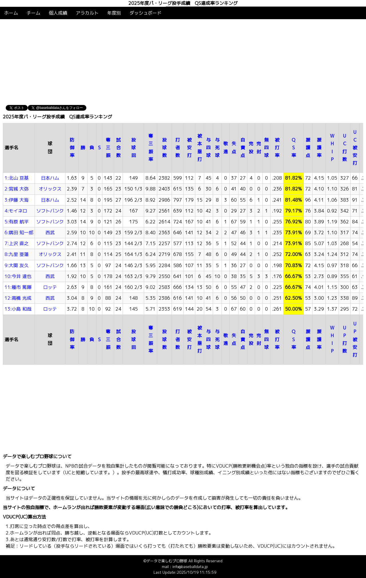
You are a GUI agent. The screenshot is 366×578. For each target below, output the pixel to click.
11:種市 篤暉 (18, 287)
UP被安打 (355, 339)
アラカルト (87, 13)
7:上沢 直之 (17, 243)
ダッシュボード (146, 13)
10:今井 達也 (18, 276)
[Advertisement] (183, 62)
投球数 (164, 147)
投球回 (133, 147)
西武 (50, 232)
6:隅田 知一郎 (19, 232)
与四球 (208, 147)
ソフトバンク (50, 211)
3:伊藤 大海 (17, 200)
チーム (33, 13)
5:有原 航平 (17, 222)
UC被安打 (355, 147)
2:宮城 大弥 (17, 189)
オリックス (50, 189)
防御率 (72, 147)
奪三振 (108, 147)
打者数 (177, 147)
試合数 (118, 147)
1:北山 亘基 (17, 178)
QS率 (293, 147)
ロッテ (50, 287)
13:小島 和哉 (18, 309)
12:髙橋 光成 (18, 298)
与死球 (217, 147)
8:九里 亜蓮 (17, 254)
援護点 (308, 147)
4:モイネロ (16, 211)
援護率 (319, 147)
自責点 (242, 147)
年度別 (114, 13)
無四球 (266, 147)
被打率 (277, 147)
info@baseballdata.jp (190, 566)
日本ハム (50, 178)
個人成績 (58, 13)
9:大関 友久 (17, 265)
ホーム (11, 13)
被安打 (189, 147)
